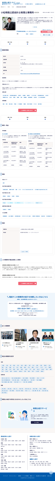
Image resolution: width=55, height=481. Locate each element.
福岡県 (2, 467)
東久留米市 (15, 371)
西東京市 (42, 371)
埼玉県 (12, 444)
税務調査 (31, 444)
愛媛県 (2, 463)
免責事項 (19, 475)
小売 (36, 461)
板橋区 (21, 367)
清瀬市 (11, 371)
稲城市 (29, 371)
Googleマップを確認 (24, 251)
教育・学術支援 (48, 463)
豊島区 (10, 367)
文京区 (18, 365)
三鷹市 (3, 369)
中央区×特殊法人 (4, 392)
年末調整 (49, 440)
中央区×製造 (9, 388)
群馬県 (9, 444)
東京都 (9, 6)
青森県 (5, 440)
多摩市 (25, 371)
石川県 (9, 450)
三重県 (16, 456)
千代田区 (3, 365)
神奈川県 (2, 446)
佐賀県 (5, 467)
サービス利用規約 (25, 475)
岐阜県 (23, 450)
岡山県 (9, 461)
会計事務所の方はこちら (39, 4)
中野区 (3, 367)
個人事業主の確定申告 (42, 440)
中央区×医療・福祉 (45, 390)
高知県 (5, 463)
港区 (10, 365)
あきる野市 (37, 371)
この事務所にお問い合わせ (27, 110)
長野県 (19, 450)
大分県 (16, 467)
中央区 (13, 6)
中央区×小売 (15, 388)
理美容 (42, 463)
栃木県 (5, 444)
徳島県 (19, 461)
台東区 (22, 365)
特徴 (27, 42)
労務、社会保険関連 (34, 456)
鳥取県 (2, 461)
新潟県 (2, 450)
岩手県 (9, 440)
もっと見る (36, 422)
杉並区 (6, 367)
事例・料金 (10, 42)
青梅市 (6, 369)
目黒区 (37, 365)
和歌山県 (2, 457)
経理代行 (31, 442)
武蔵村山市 (20, 371)
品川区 (33, 365)
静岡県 (2, 452)
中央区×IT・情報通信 (42, 388)
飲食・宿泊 (42, 461)
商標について (32, 475)
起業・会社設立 (33, 448)
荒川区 (17, 367)
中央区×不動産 (35, 388)
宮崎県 (19, 467)
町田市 (22, 369)
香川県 (23, 461)
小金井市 (26, 369)
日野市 (34, 369)
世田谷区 (45, 365)
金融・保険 (38, 463)
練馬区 (25, 367)
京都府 (5, 456)
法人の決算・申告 (33, 440)
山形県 (19, 440)
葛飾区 (33, 367)
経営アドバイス (44, 452)
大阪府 (2, 456)
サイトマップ (5, 475)
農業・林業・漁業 (37, 465)
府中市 (10, 369)
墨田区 (26, 365)
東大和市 (6, 371)
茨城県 (2, 444)
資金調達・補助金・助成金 (35, 452)
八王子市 (41, 367)
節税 (51, 442)
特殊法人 (49, 465)
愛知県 (5, 452)
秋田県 (16, 440)
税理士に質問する (29, 4)
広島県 (12, 461)
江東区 (30, 365)
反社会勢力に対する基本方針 (41, 475)
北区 (13, 367)
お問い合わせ (49, 475)
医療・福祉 (44, 465)
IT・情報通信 (32, 463)
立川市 (46, 367)
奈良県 (12, 456)
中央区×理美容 (11, 390)
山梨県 (16, 450)
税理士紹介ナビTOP (6, 4)
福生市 (51, 369)
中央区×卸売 (21, 388)
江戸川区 (37, 367)
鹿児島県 (2, 469)
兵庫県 (9, 456)
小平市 (30, 369)
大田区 (41, 365)
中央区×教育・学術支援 (19, 390)
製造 (33, 461)
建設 (30, 461)
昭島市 (14, 369)
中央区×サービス (27, 390)
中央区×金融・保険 (5, 390)
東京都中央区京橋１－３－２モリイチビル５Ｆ (27, 31)
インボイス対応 (37, 442)
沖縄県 (6, 469)
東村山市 (38, 369)
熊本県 (12, 467)
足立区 (29, 367)
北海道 (2, 440)
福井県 (12, 450)
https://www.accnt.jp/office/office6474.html (30, 73)
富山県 (5, 450)
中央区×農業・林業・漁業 (36, 390)
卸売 (38, 461)
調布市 (18, 369)
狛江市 (3, 371)
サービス (31, 465)
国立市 (47, 369)
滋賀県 (19, 456)
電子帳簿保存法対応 (45, 442)
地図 (45, 42)
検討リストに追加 (46, 35)
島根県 (5, 461)
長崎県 (9, 467)
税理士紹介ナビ (3, 6)
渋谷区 (49, 365)
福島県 (23, 440)
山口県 (16, 461)
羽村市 (33, 371)
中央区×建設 (4, 388)
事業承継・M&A (40, 448)
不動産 (47, 461)
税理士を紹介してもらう (18, 4)
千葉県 (16, 444)
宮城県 (12, 440)
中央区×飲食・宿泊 (28, 388)
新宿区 (14, 365)
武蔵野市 (49, 367)
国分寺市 (42, 369)
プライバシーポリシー (13, 475)
